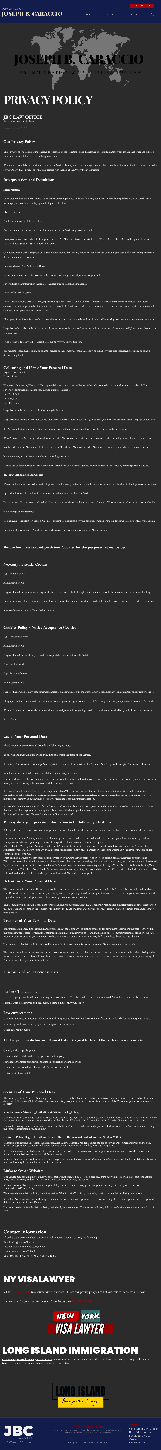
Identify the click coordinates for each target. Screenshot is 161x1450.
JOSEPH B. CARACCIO (32, 13)
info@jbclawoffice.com (23, 1242)
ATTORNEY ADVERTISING (88, 1426)
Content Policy (102, 1442)
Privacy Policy (74, 1442)
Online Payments (139, 1439)
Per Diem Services (139, 1435)
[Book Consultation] (142, 6)
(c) (5, 1442)
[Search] (152, 14)
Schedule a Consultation (144, 1428)
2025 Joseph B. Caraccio (19, 1442)
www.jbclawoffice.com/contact (29, 1246)
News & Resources (140, 1432)
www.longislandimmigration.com (27, 1359)
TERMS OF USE (82, 1301)
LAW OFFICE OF (12, 9)
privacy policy (88, 1292)
